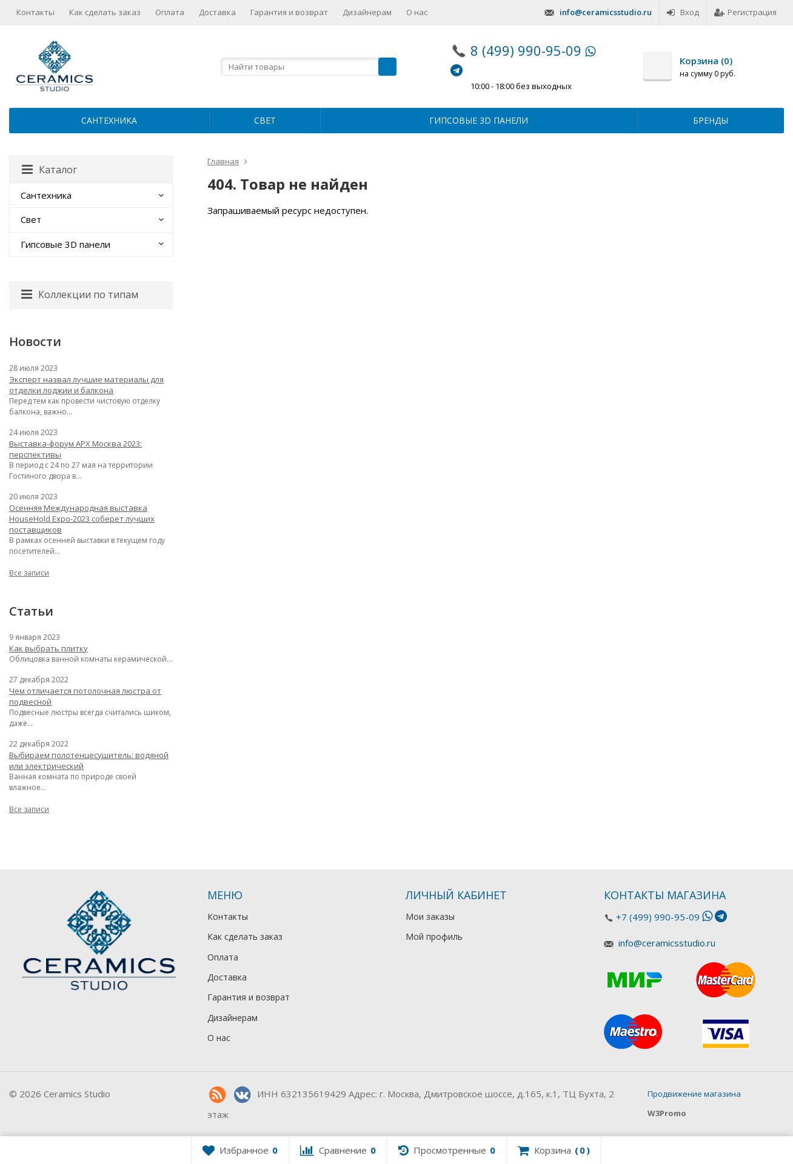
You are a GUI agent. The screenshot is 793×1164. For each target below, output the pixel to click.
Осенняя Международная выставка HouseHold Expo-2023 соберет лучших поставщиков (82, 518)
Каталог (49, 169)
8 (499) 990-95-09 (525, 50)
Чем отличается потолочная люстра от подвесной (85, 696)
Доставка (217, 12)
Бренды (710, 120)
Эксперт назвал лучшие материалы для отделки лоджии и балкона (86, 385)
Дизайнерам (367, 12)
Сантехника (109, 120)
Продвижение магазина (694, 1093)
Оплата (169, 12)
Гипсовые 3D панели (478, 120)
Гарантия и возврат (289, 12)
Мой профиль (434, 936)
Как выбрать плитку (48, 648)
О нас (416, 12)
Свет (265, 120)
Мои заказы (430, 916)
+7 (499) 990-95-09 (658, 917)
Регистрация (745, 12)
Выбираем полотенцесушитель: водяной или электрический (89, 760)
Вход (683, 12)
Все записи (29, 573)
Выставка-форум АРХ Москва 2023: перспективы (75, 449)
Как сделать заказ (105, 12)
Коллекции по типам (79, 294)
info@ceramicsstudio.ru (606, 12)
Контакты (35, 12)
